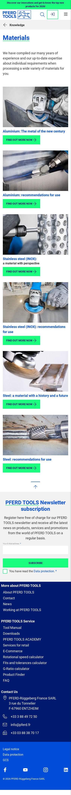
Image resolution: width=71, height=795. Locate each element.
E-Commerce (13, 651)
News (7, 604)
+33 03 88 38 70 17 (21, 733)
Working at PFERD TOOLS (22, 610)
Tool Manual (12, 628)
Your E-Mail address (11, 544)
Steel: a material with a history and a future (35, 396)
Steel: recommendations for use (27, 459)
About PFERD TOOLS (18, 592)
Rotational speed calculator (23, 657)
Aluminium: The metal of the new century (34, 131)
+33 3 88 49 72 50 (20, 716)
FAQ (6, 680)
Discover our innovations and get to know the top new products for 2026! (35, 4)
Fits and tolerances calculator (25, 663)
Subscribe (36, 563)
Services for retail (16, 645)
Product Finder (14, 675)
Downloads (11, 633)
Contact (9, 598)
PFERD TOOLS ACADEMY (22, 639)
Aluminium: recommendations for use (31, 195)
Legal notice (11, 749)
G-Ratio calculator (16, 669)
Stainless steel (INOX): (20, 259)
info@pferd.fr (16, 725)
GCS (6, 760)
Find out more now (21, 140)
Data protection (44, 571)
